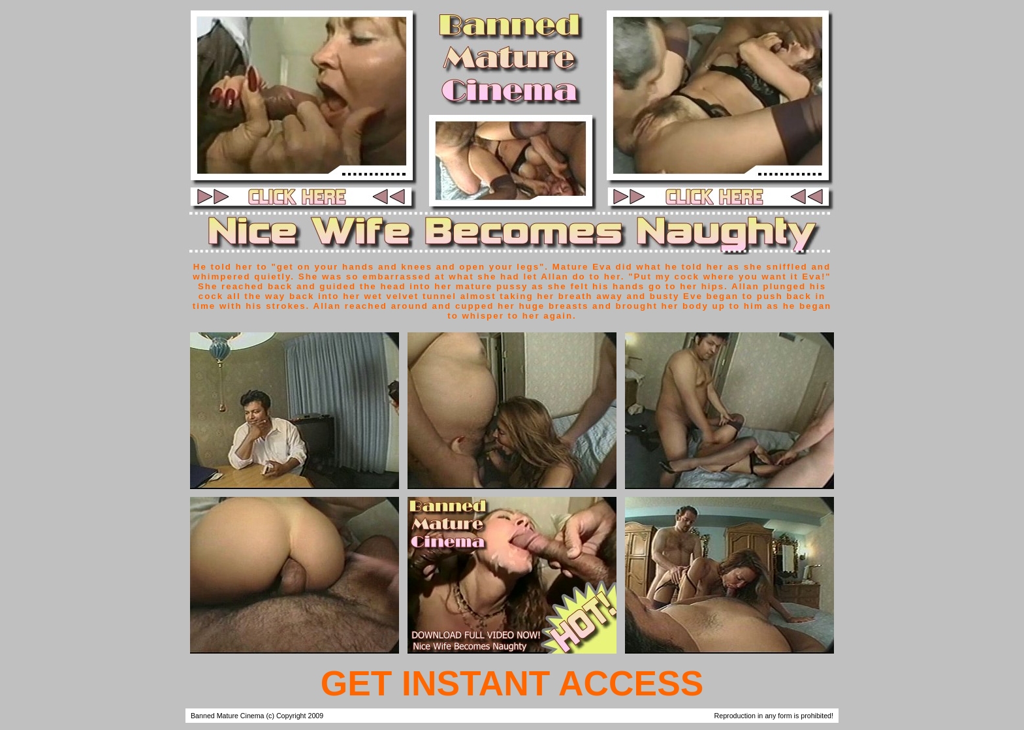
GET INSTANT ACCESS (512, 683)
